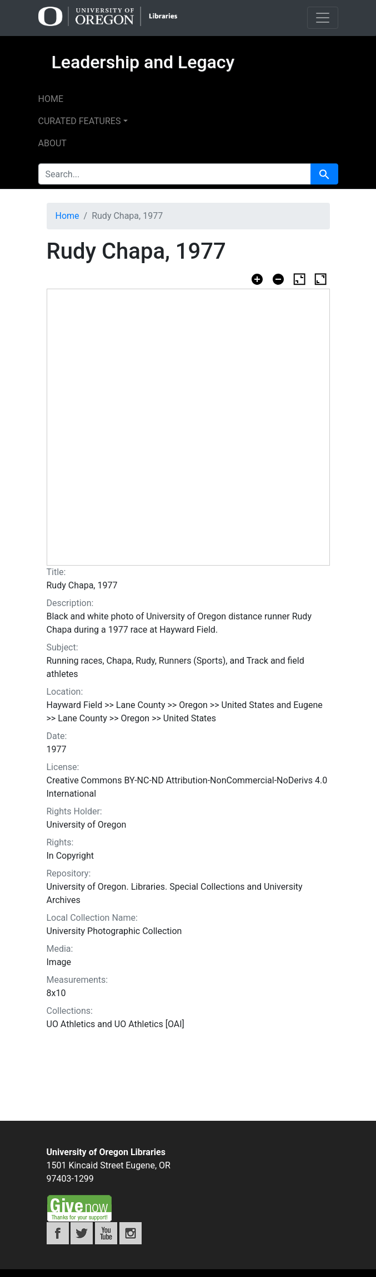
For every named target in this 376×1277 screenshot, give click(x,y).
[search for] (174, 173)
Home (50, 99)
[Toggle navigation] (322, 18)
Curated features (79, 121)
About (52, 143)
